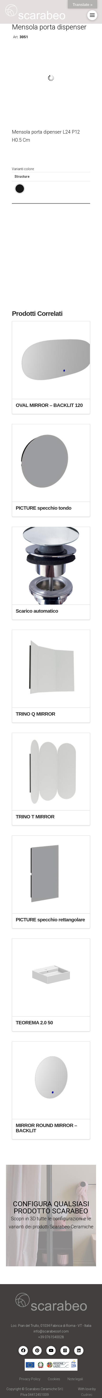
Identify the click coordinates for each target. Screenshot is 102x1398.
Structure (22, 176)
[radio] (19, 188)
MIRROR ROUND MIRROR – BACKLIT (46, 1128)
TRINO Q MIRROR (35, 714)
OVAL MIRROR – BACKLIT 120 (49, 405)
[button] (92, 15)
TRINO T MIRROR (35, 816)
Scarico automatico (37, 611)
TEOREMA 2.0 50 (34, 1022)
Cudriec (86, 1395)
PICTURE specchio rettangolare (50, 919)
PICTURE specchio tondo (43, 508)
